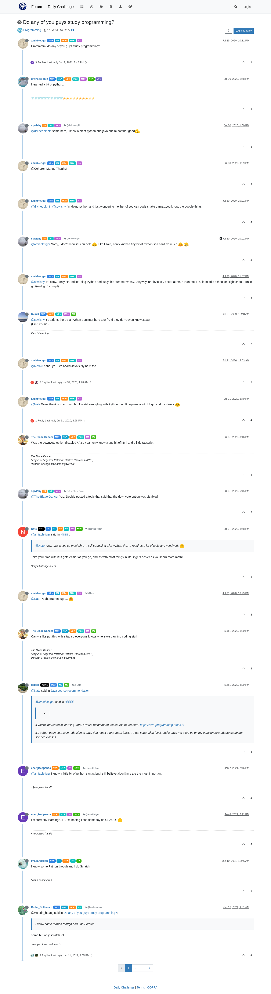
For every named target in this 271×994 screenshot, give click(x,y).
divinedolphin (39, 78)
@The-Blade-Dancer (44, 496)
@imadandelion (93, 907)
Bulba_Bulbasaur (42, 907)
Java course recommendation (70, 690)
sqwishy (36, 125)
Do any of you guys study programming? (90, 912)
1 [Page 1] (128, 968)
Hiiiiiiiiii (65, 534)
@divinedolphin (72, 125)
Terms (141, 987)
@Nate (35, 404)
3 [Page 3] (142, 968)
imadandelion (39, 860)
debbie (35, 684)
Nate (34, 528)
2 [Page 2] (135, 968)
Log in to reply (243, 30)
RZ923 (35, 314)
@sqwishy (59, 206)
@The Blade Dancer (75, 491)
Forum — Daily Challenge (52, 7)
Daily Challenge (124, 987)
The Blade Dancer (42, 437)
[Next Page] (149, 968)
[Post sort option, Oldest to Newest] (228, 31)
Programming (32, 30)
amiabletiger (38, 40)
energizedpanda (41, 768)
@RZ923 (37, 366)
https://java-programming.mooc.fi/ (162, 725)
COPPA (152, 987)
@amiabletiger (72, 238)
